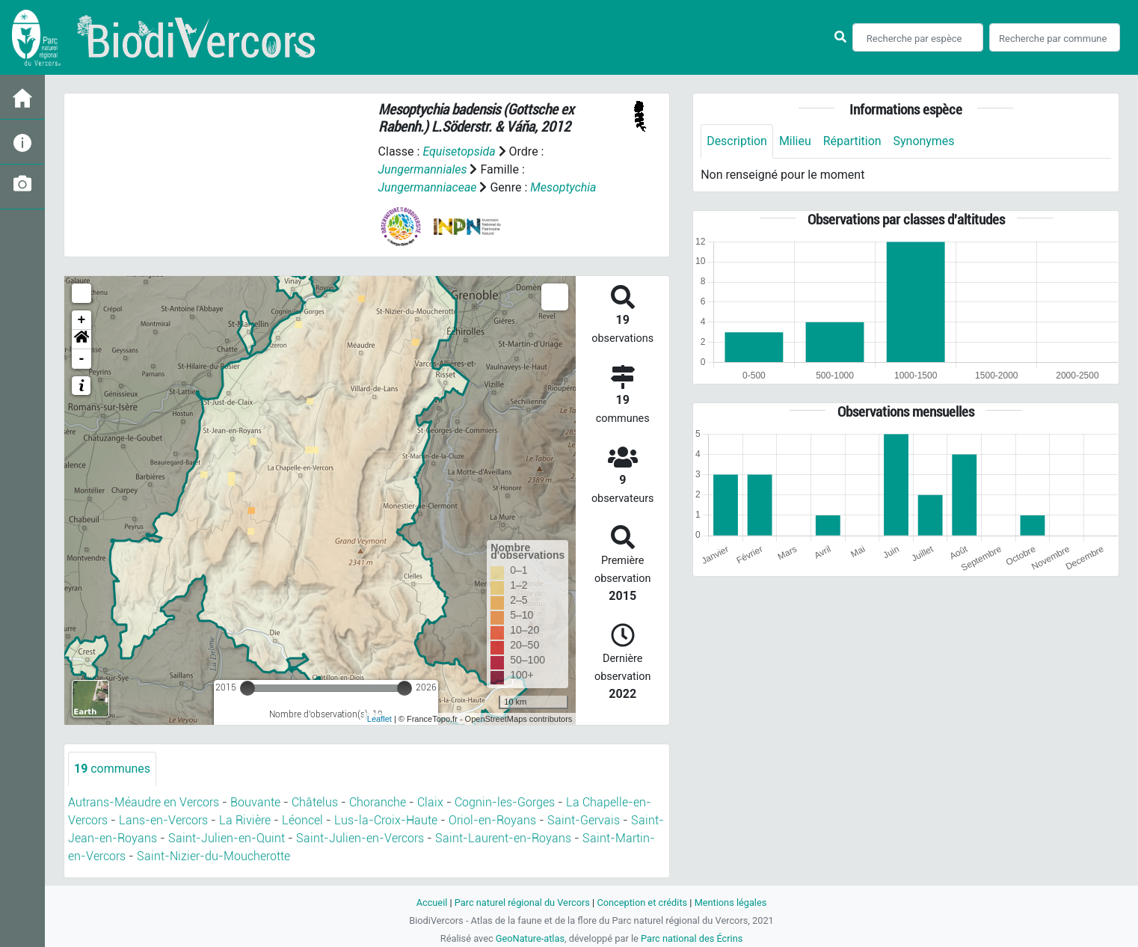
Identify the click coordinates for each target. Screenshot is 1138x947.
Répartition (852, 141)
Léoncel (302, 820)
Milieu (795, 141)
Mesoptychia (564, 187)
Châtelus (315, 802)
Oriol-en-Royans (492, 820)
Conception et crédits (642, 902)
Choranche (377, 802)
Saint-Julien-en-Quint (226, 838)
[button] (81, 339)
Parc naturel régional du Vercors (522, 902)
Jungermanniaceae (427, 187)
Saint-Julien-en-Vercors (360, 838)
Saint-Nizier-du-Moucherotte (213, 856)
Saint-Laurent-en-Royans (503, 838)
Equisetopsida (459, 151)
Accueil (431, 902)
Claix (430, 802)
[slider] (247, 688)
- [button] (82, 359)
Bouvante (255, 802)
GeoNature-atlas (530, 938)
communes (112, 768)
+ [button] (82, 320)
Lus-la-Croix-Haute (385, 820)
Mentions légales (731, 902)
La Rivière (245, 820)
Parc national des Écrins (692, 938)
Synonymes (924, 141)
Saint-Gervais (583, 820)
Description (737, 141)
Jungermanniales (422, 169)
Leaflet (379, 718)
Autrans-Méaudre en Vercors (143, 802)
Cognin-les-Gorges (505, 802)
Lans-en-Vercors (163, 820)
